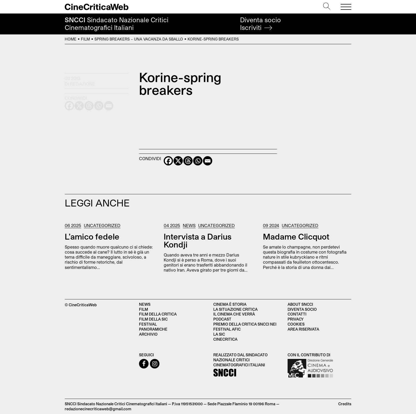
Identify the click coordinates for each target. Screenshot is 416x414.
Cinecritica (225, 339)
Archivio (148, 334)
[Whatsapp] (197, 160)
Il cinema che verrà (234, 314)
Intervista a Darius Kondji (197, 240)
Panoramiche (153, 329)
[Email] (207, 160)
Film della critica (158, 314)
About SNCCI (300, 304)
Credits (344, 404)
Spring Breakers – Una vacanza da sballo (138, 39)
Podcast (222, 319)
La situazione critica (235, 309)
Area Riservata (303, 329)
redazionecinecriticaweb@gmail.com (98, 409)
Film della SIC (153, 319)
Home (70, 39)
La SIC (219, 334)
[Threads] (188, 160)
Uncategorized (102, 225)
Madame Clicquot (296, 236)
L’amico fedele (92, 236)
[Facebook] (168, 160)
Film (85, 39)
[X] (178, 160)
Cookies (296, 324)
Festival (148, 324)
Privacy (296, 319)
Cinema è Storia (229, 304)
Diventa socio (260, 23)
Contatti (297, 314)
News (189, 225)
